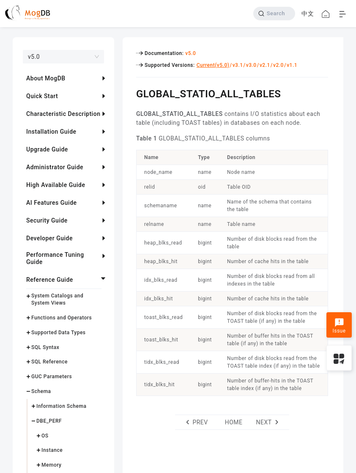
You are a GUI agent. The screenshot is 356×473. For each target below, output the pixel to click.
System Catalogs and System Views (57, 299)
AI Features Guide (51, 202)
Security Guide (47, 220)
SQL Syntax (45, 347)
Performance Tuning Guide (55, 258)
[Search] (274, 13)
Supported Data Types (58, 333)
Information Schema (61, 406)
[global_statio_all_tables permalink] (130, 93)
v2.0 (278, 65)
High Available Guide (55, 185)
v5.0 (190, 53)
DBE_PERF (49, 421)
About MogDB (46, 78)
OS (45, 436)
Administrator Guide (54, 167)
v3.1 (238, 65)
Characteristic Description (63, 113)
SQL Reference (49, 362)
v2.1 (265, 65)
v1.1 (292, 65)
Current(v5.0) (213, 65)
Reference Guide (49, 279)
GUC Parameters (51, 377)
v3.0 (251, 65)
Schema (41, 391)
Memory (51, 465)
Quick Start (42, 96)
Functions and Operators (61, 318)
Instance (52, 450)
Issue (338, 326)
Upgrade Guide (47, 149)
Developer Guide (49, 238)
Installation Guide (51, 131)
